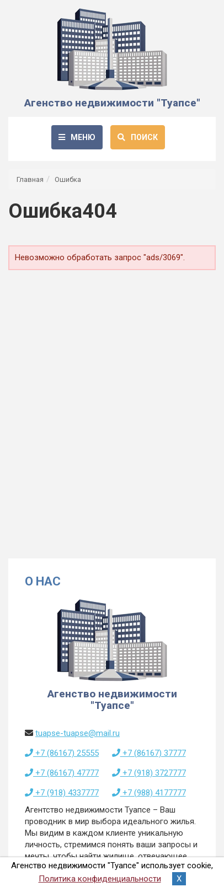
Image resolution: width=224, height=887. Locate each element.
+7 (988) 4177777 (149, 793)
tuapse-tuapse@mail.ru (77, 733)
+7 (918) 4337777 (62, 793)
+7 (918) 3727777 (149, 773)
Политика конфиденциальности (100, 879)
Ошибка (68, 179)
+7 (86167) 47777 (62, 773)
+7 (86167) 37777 (149, 753)
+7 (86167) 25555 (62, 753)
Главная (30, 179)
